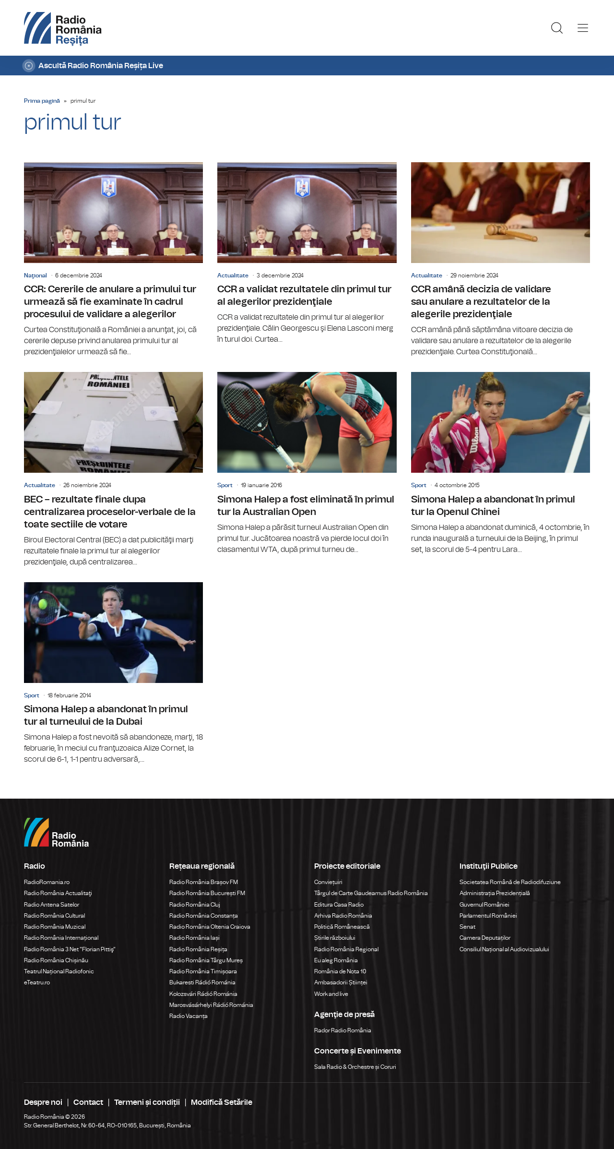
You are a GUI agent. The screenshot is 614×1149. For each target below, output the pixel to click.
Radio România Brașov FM (203, 882)
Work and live (331, 994)
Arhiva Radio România (343, 916)
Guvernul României (484, 905)
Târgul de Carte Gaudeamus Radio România (371, 893)
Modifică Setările (221, 1102)
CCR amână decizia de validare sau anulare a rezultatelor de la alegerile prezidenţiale (500, 260)
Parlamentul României (488, 916)
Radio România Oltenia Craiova (209, 927)
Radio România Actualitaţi (58, 893)
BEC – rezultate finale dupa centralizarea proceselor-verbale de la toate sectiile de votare (113, 469)
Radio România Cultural (54, 916)
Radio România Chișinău (56, 960)
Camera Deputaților (485, 938)
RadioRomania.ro (47, 882)
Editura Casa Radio (339, 905)
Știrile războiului (334, 938)
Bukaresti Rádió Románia (202, 982)
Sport (225, 485)
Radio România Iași (194, 938)
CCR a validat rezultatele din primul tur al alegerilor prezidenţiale (306, 253)
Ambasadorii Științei (340, 982)
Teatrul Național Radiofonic (59, 971)
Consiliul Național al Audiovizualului (504, 949)
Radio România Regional (346, 949)
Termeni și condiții (147, 1102)
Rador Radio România (342, 1030)
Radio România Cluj (194, 905)
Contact (88, 1102)
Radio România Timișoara (203, 971)
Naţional (35, 275)
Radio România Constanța (203, 916)
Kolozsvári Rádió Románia (203, 994)
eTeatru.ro (37, 982)
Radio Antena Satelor (51, 905)
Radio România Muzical (54, 927)
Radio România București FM (207, 893)
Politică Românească (342, 927)
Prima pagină (42, 101)
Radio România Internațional (61, 938)
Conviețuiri (328, 882)
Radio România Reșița (198, 949)
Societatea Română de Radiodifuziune (510, 882)
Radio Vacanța (188, 1016)
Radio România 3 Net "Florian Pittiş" (70, 949)
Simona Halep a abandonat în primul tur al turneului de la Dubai (113, 673)
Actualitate (232, 275)
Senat (467, 927)
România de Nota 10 (340, 971)
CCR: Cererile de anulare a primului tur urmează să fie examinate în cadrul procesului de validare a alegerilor (113, 260)
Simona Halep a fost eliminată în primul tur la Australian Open (306, 463)
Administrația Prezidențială (495, 893)
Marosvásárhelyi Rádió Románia (211, 1005)
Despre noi (43, 1102)
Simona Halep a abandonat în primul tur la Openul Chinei (500, 463)
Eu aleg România (336, 960)
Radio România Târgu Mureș (206, 960)
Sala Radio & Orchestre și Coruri (355, 1067)
